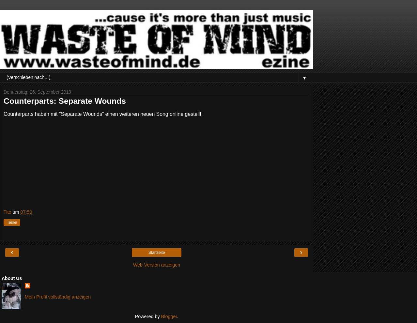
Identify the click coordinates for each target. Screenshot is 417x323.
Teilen (12, 222)
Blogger (169, 316)
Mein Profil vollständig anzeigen (58, 297)
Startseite (156, 252)
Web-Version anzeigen (156, 265)
